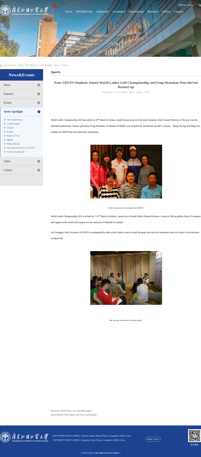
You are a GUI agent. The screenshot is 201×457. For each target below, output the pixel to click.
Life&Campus (13, 123)
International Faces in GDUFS (21, 148)
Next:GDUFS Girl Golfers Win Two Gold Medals (74, 415)
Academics (118, 11)
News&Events (84, 11)
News (7, 84)
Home (21, 65)
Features (8, 93)
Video (7, 161)
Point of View (13, 136)
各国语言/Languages (186, 5)
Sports (56, 65)
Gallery (8, 170)
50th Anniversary (15, 119)
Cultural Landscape (16, 152)
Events (7, 102)
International (136, 11)
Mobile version (153, 439)
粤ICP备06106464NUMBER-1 (107, 453)
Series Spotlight (45, 65)
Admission (102, 11)
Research (152, 11)
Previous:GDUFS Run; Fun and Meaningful (71, 411)
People (10, 131)
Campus (178, 11)
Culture (10, 127)
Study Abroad (13, 144)
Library (166, 11)
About (68, 11)
